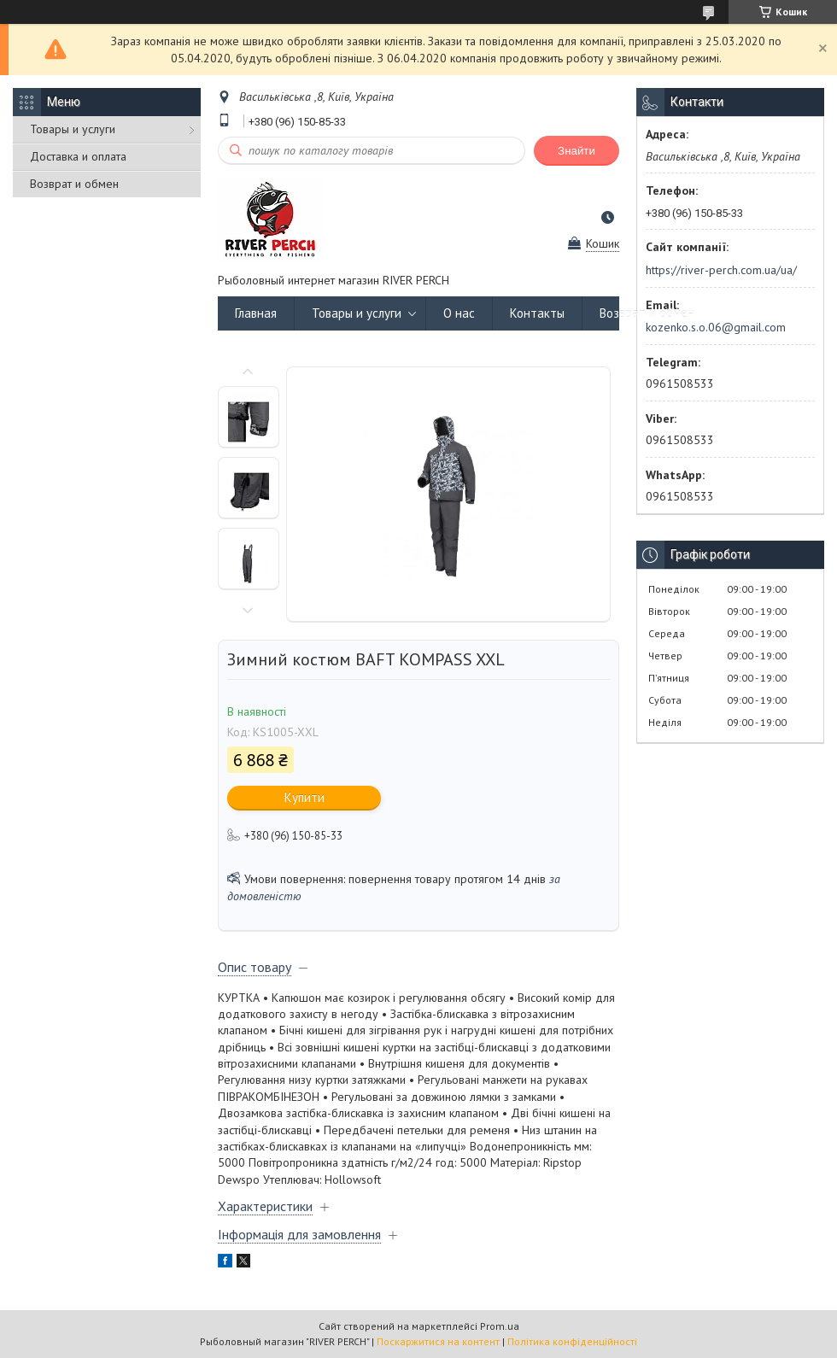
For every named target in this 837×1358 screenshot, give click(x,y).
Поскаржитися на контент (438, 1341)
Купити (304, 797)
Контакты (537, 313)
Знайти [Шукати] (576, 150)
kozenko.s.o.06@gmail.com (716, 327)
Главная (256, 313)
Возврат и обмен (74, 183)
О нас (459, 313)
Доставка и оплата (78, 156)
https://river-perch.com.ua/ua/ (721, 270)
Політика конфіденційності (572, 1341)
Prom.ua (499, 1326)
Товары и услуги (72, 129)
